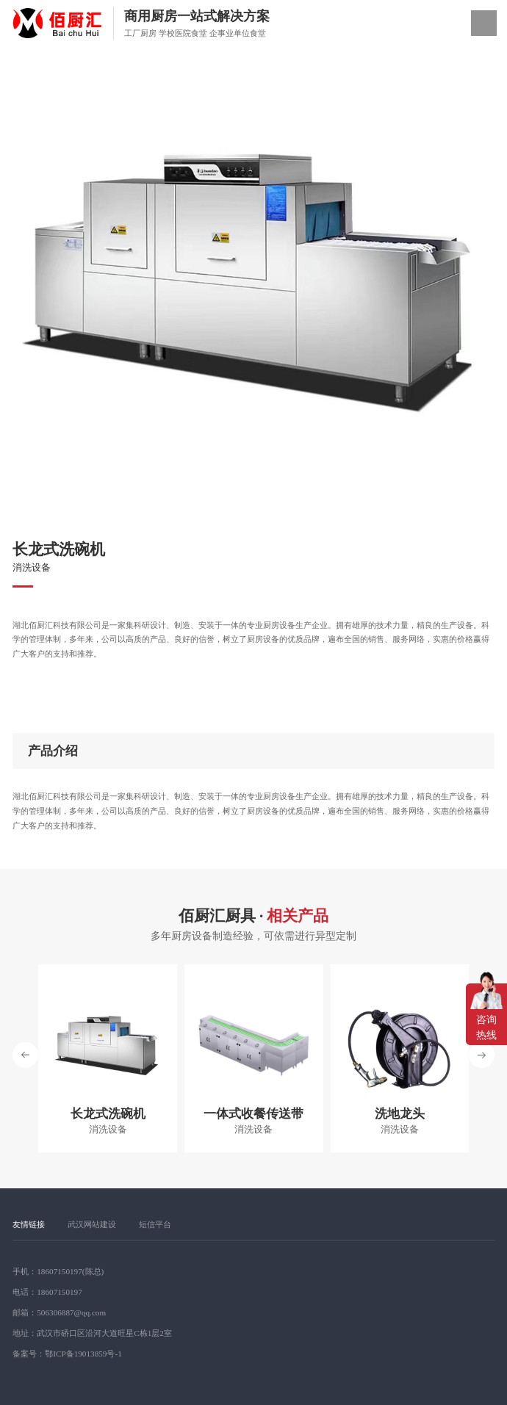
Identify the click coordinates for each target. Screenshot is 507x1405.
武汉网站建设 (92, 1224)
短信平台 (155, 1224)
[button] (482, 1055)
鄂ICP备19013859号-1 (83, 1353)
